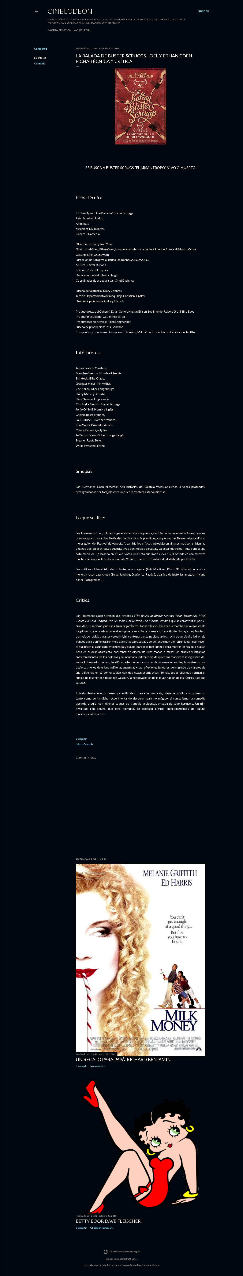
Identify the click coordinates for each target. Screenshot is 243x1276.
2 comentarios (97, 1066)
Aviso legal (82, 30)
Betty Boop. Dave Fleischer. (109, 1221)
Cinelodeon (70, 11)
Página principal (60, 30)
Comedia (39, 63)
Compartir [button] (40, 48)
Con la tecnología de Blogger (121, 1251)
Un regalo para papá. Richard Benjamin (123, 1059)
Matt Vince (132, 1258)
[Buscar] (203, 11)
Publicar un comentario (101, 1227)
